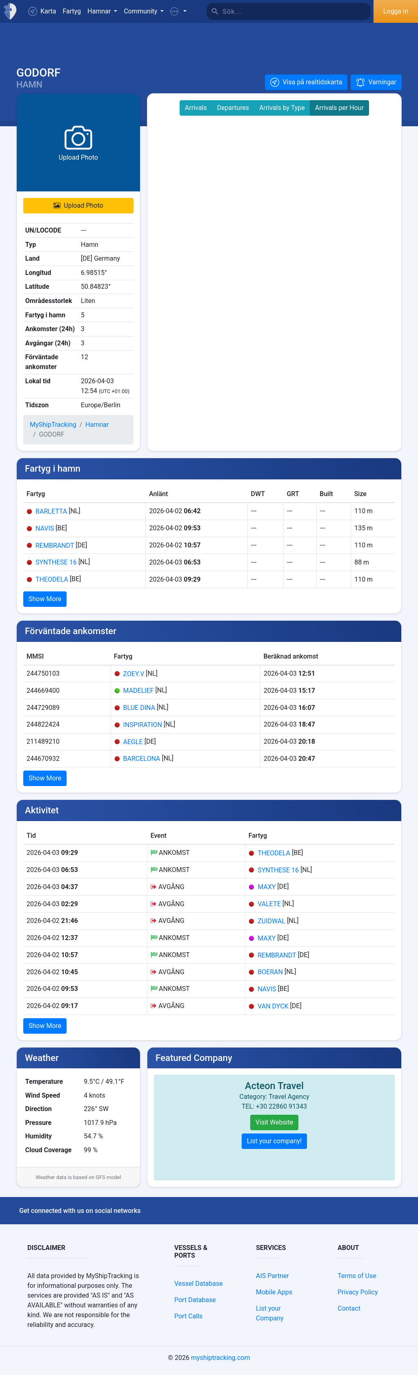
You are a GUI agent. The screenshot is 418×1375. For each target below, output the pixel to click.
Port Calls (188, 1322)
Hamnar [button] (99, 11)
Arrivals (196, 113)
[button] (178, 11)
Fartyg (72, 11)
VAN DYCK (273, 1011)
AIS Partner (272, 1281)
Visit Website (274, 1128)
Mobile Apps (274, 1298)
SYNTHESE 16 (56, 568)
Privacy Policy (358, 1298)
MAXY (267, 892)
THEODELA (52, 585)
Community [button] (141, 11)
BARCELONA (141, 764)
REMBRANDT (55, 551)
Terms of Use (357, 1281)
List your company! (274, 1147)
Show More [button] (45, 604)
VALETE (269, 910)
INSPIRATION (142, 730)
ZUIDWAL (271, 927)
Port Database (195, 1305)
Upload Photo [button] (78, 211)
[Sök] (296, 11)
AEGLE (133, 747)
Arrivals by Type (282, 113)
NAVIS (45, 534)
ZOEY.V (134, 679)
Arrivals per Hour (339, 113)
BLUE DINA (139, 713)
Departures (233, 113)
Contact (349, 1314)
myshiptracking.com (220, 1363)
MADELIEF (138, 696)
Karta (42, 11)
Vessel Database (198, 1289)
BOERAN (270, 978)
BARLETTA (51, 517)
